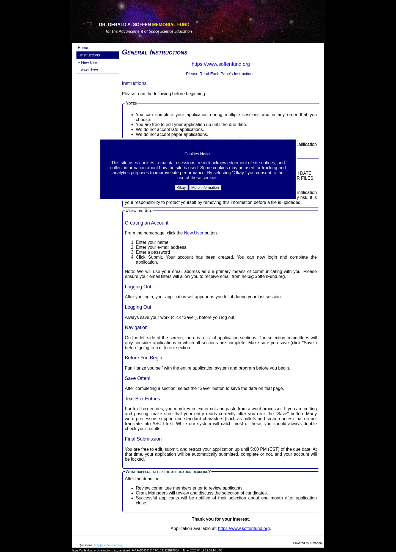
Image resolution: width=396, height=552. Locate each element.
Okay (181, 187)
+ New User (88, 62)
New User (193, 233)
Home (83, 47)
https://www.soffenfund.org (244, 528)
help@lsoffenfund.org (108, 545)
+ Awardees (88, 70)
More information (205, 187)
